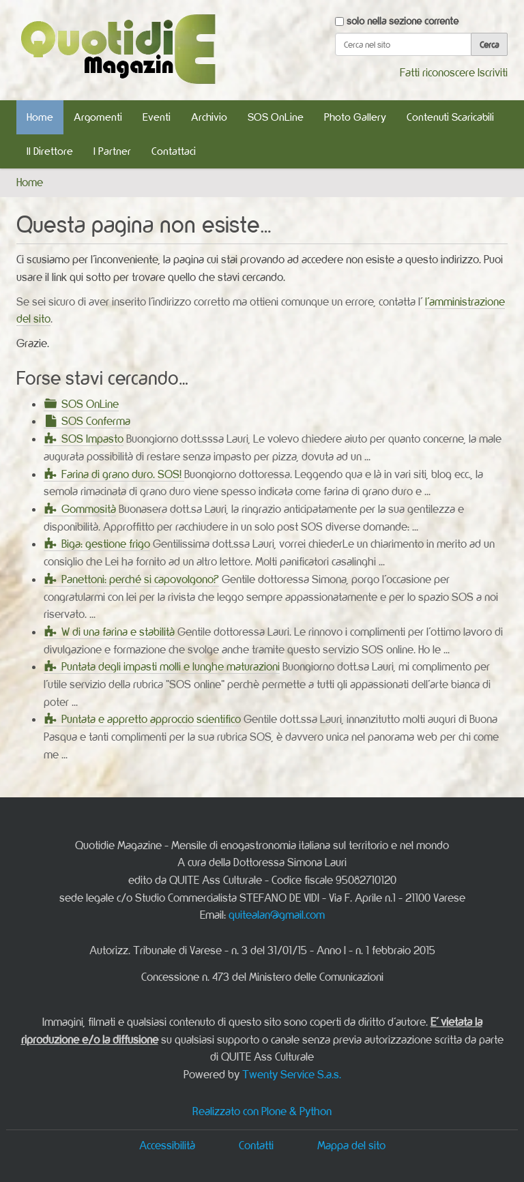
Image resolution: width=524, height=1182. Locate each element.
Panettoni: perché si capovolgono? (140, 579)
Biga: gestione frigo (105, 543)
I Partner (112, 151)
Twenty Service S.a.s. (291, 1074)
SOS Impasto (92, 438)
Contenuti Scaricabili (450, 116)
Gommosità (88, 509)
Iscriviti (493, 72)
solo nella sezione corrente (402, 21)
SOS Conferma (95, 421)
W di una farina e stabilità (118, 631)
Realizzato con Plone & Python (262, 1111)
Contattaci (173, 151)
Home (40, 116)
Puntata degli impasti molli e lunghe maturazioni (170, 666)
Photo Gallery (355, 116)
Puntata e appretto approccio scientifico (151, 719)
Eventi (157, 116)
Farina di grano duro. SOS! (122, 474)
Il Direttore (50, 151)
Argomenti (98, 116)
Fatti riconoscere (437, 72)
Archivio (209, 116)
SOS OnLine (276, 116)
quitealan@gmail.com (277, 914)
